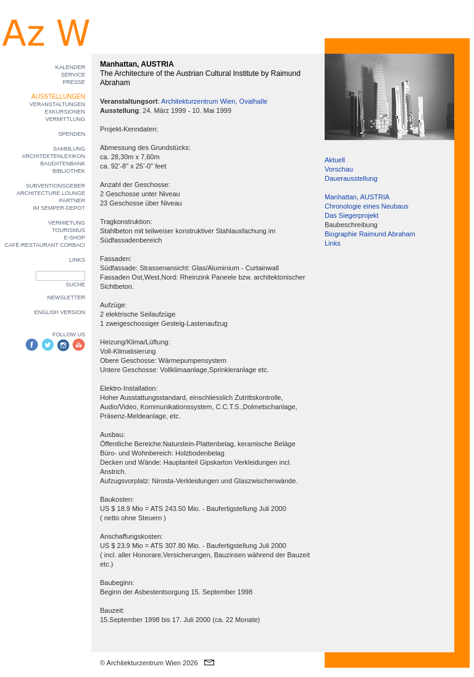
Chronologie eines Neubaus (367, 206)
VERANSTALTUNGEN (57, 104)
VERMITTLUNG (65, 119)
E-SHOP (74, 238)
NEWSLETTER (66, 297)
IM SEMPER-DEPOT (59, 208)
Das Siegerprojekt (351, 215)
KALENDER (70, 67)
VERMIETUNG (66, 223)
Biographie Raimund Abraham (370, 234)
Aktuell (335, 160)
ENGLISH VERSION (59, 312)
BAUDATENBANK (62, 163)
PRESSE (73, 82)
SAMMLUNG (69, 149)
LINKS (77, 260)
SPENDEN (71, 134)
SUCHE (75, 284)
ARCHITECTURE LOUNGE (51, 193)
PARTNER (72, 200)
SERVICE (73, 75)
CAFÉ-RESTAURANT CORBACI (44, 245)
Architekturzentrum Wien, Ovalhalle (214, 101)
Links (333, 243)
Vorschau (339, 169)
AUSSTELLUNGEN (58, 96)
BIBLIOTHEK (68, 171)
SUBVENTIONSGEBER (55, 186)
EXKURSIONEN (64, 112)
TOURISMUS (68, 230)
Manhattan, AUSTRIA (357, 197)
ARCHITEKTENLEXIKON (53, 156)
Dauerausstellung (351, 178)
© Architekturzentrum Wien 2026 (149, 663)
